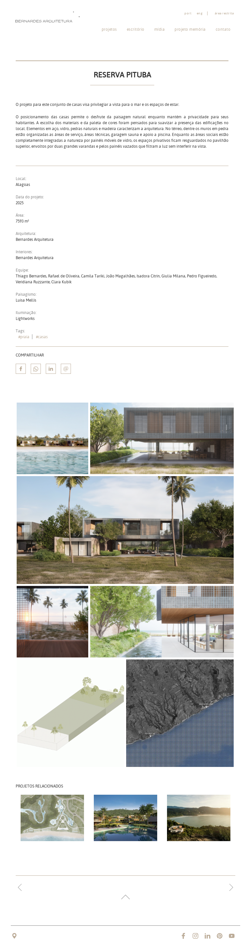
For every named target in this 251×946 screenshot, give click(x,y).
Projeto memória (190, 29)
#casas (42, 336)
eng (200, 13)
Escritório (135, 29)
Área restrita (224, 13)
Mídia (159, 29)
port (187, 13)
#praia (23, 336)
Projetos (109, 29)
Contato (223, 29)
